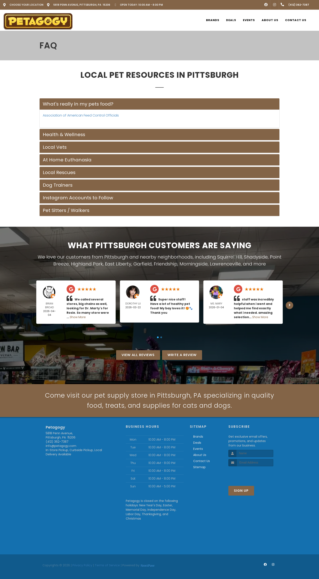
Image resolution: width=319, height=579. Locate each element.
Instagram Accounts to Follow (78, 197)
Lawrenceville (225, 264)
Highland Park (87, 264)
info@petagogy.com (61, 446)
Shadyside (256, 257)
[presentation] (250, 474)
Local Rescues (59, 172)
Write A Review (182, 354)
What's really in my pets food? (78, 104)
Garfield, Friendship (155, 264)
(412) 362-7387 (57, 442)
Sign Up (241, 490)
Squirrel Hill (229, 257)
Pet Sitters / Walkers (66, 210)
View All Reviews (138, 354)
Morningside (194, 264)
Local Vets (55, 147)
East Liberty (118, 264)
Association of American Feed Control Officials (81, 115)
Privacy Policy (82, 565)
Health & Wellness (64, 134)
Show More (78, 317)
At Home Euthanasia (67, 160)
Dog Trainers (57, 185)
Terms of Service (107, 565)
